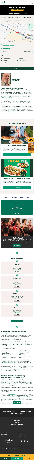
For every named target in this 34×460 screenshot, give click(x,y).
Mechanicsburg (23, 13)
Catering (5, 60)
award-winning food (14, 111)
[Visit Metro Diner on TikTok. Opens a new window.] (28, 441)
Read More (17, 402)
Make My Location (18, 9)
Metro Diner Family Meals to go (25, 396)
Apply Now (17, 245)
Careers (20, 413)
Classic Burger (17, 367)
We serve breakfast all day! (9, 362)
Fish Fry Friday (12, 394)
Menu (5, 458)
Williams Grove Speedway (24, 350)
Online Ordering (7, 58)
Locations (11, 13)
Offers (23, 411)
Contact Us (20, 434)
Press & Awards (4, 434)
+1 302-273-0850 (17, 269)
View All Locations (17, 320)
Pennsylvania (17, 13)
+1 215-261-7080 (17, 312)
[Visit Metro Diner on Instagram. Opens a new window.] (19, 68)
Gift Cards (14, 413)
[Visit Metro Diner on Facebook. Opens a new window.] (16, 68)
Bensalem (17, 422)
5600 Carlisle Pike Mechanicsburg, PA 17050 (8, 44)
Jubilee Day (16, 341)
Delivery (21, 58)
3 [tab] (18, 213)
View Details (17, 271)
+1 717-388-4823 (6, 48)
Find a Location (16, 411)
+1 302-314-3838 (17, 298)
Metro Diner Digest (22, 436)
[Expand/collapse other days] (32, 51)
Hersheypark (24, 379)
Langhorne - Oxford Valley (17, 424)
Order (28, 458)
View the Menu (7, 411)
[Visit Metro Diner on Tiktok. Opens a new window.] (22, 68)
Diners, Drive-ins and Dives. (7, 97)
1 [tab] (15, 213)
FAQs (2, 436)
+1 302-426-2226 (17, 284)
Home (7, 13)
